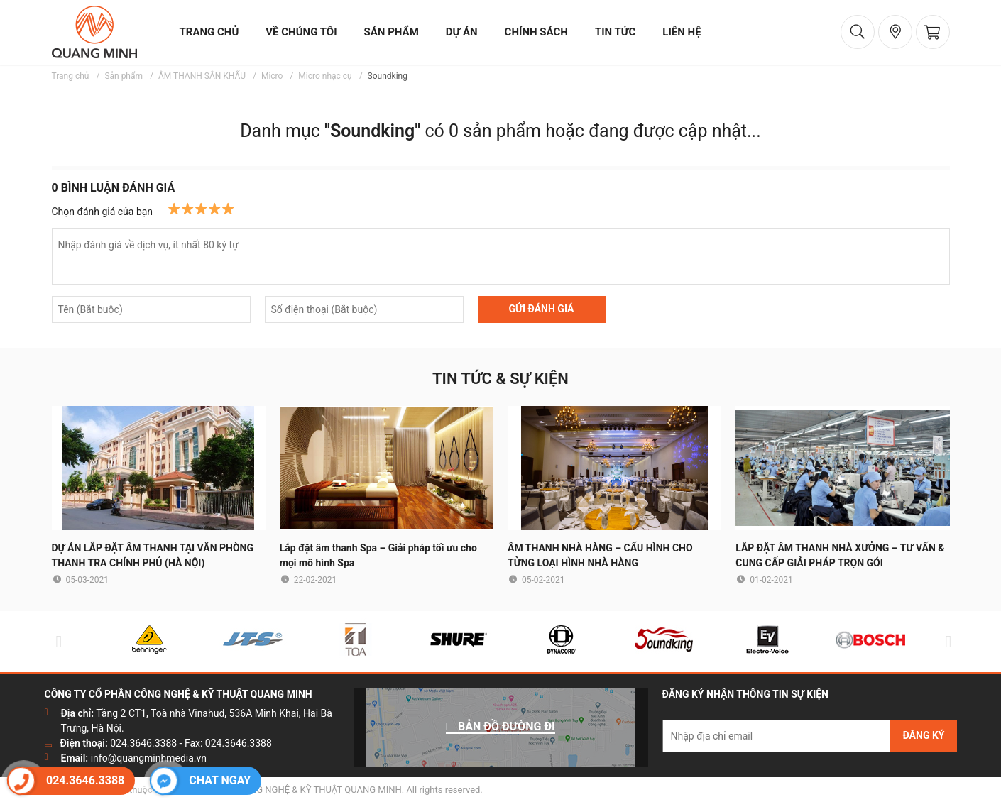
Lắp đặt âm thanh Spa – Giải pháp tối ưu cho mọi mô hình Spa (378, 555)
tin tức (615, 32)
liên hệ (681, 32)
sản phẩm (391, 32)
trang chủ (209, 32)
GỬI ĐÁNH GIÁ (541, 308)
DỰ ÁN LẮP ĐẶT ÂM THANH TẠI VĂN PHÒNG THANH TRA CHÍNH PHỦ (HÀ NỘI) (153, 555)
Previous (56, 641)
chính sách (536, 32)
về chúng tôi (301, 32)
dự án (462, 32)
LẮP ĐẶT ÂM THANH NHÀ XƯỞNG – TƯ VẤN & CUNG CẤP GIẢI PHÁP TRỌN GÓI (839, 555)
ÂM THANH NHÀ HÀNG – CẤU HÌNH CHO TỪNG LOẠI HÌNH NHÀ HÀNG (600, 555)
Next (945, 641)
